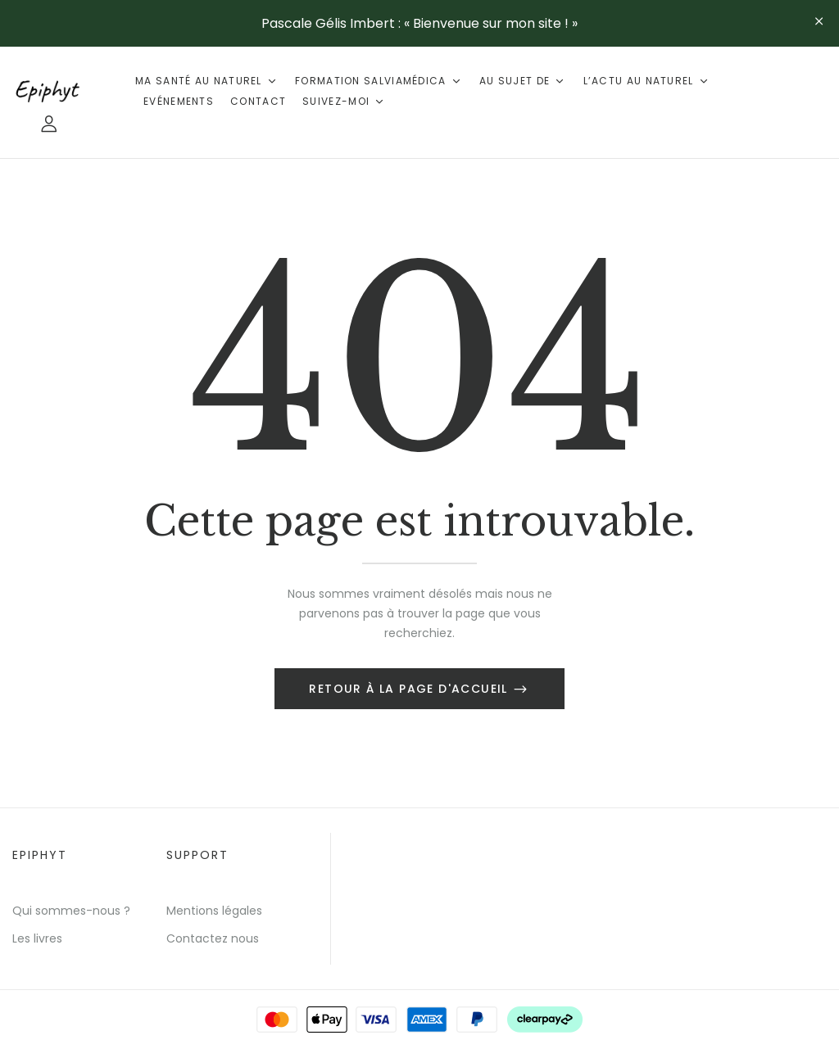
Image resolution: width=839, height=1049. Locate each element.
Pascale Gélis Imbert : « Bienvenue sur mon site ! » (419, 23)
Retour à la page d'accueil (410, 688)
